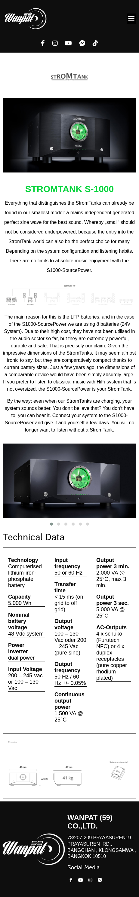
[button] (51, 524)
